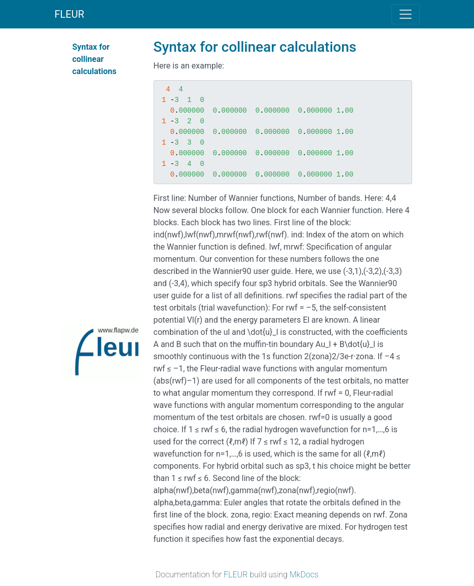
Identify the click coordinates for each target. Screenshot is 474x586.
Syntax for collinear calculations (94, 59)
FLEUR (70, 14)
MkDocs (303, 574)
